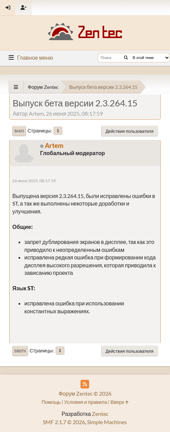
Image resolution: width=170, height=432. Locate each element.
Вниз (19, 131)
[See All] (16, 87)
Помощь (51, 402)
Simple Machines (107, 422)
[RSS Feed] (85, 384)
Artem (54, 145)
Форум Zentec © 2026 (85, 393)
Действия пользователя (130, 131)
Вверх (20, 351)
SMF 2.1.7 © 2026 (64, 422)
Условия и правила (85, 402)
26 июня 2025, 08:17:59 (34, 180)
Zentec (100, 413)
